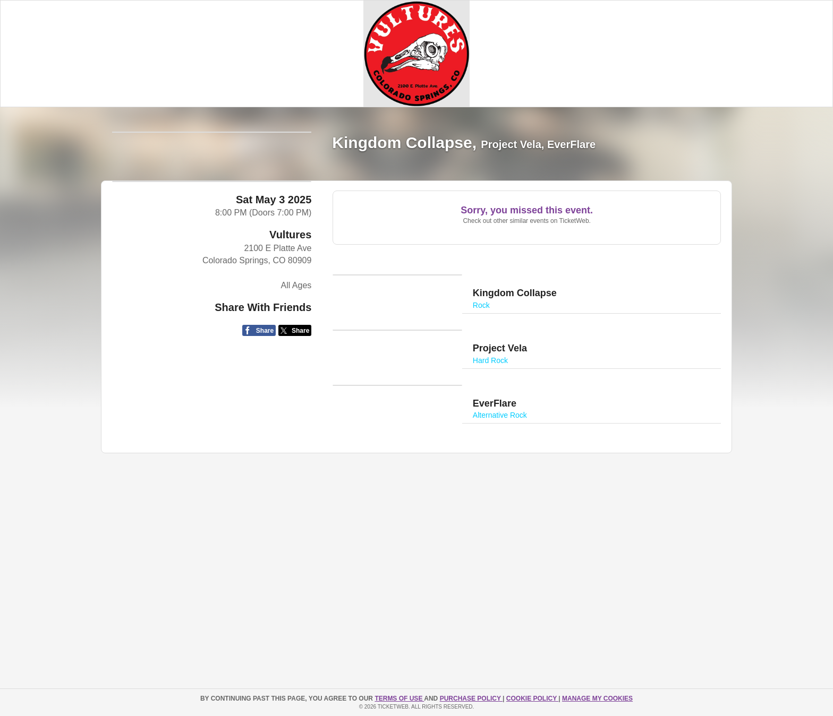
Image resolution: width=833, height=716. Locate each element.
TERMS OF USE (399, 698)
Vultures (290, 375)
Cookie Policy (532, 698)
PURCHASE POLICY (471, 698)
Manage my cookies (597, 698)
